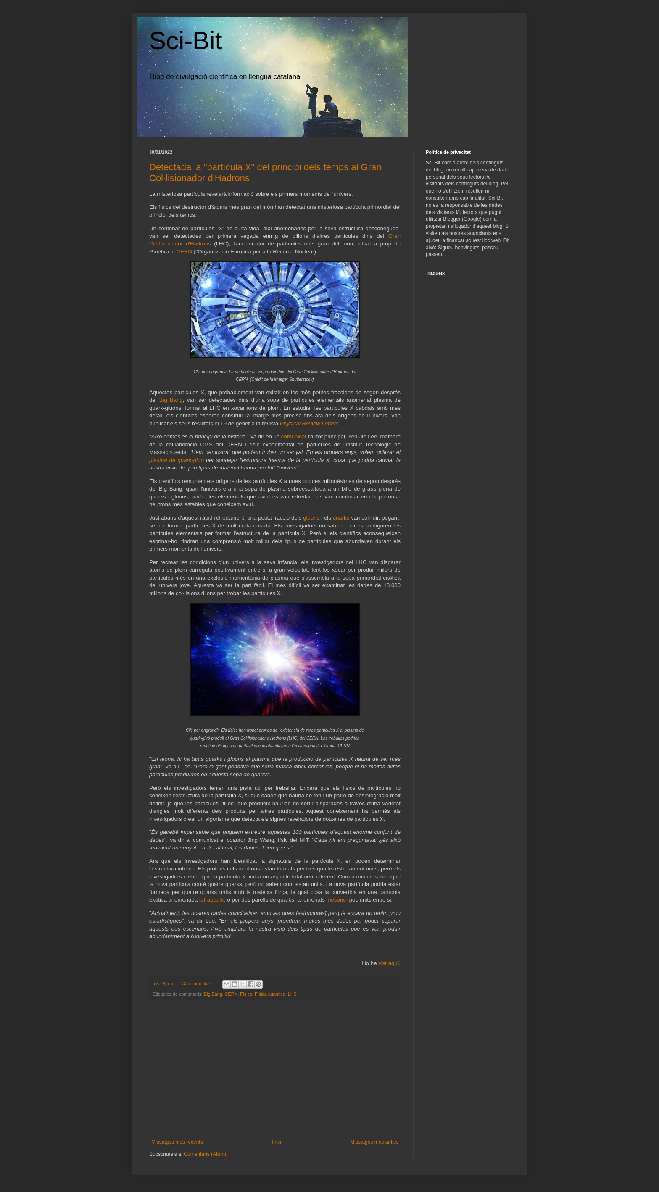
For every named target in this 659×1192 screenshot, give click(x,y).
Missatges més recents (177, 1142)
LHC (292, 994)
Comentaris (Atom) (205, 1154)
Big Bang (171, 400)
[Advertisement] (275, 1070)
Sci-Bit (185, 40)
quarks (341, 517)
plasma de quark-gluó (176, 460)
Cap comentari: (198, 983)
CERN (184, 251)
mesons (336, 900)
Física (246, 994)
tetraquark (211, 900)
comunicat (294, 436)
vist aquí (388, 963)
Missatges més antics (374, 1142)
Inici (276, 1142)
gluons (311, 517)
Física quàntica (270, 994)
